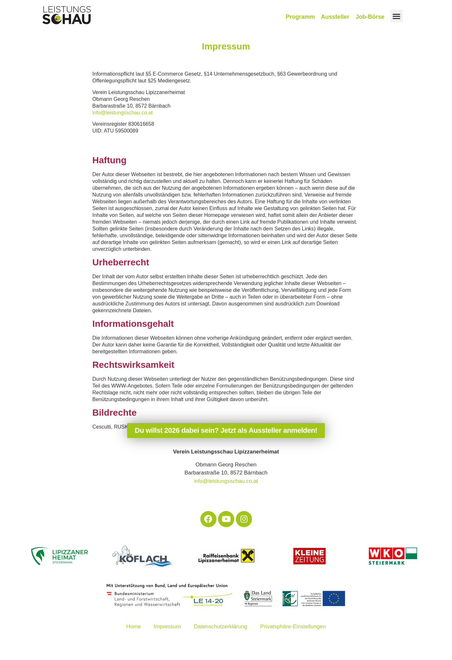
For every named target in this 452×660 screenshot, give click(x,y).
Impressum (167, 626)
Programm (300, 17)
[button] (396, 16)
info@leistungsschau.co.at (122, 112)
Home (133, 626)
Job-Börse (370, 17)
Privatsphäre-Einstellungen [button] (293, 626)
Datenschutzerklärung (220, 626)
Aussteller (335, 17)
